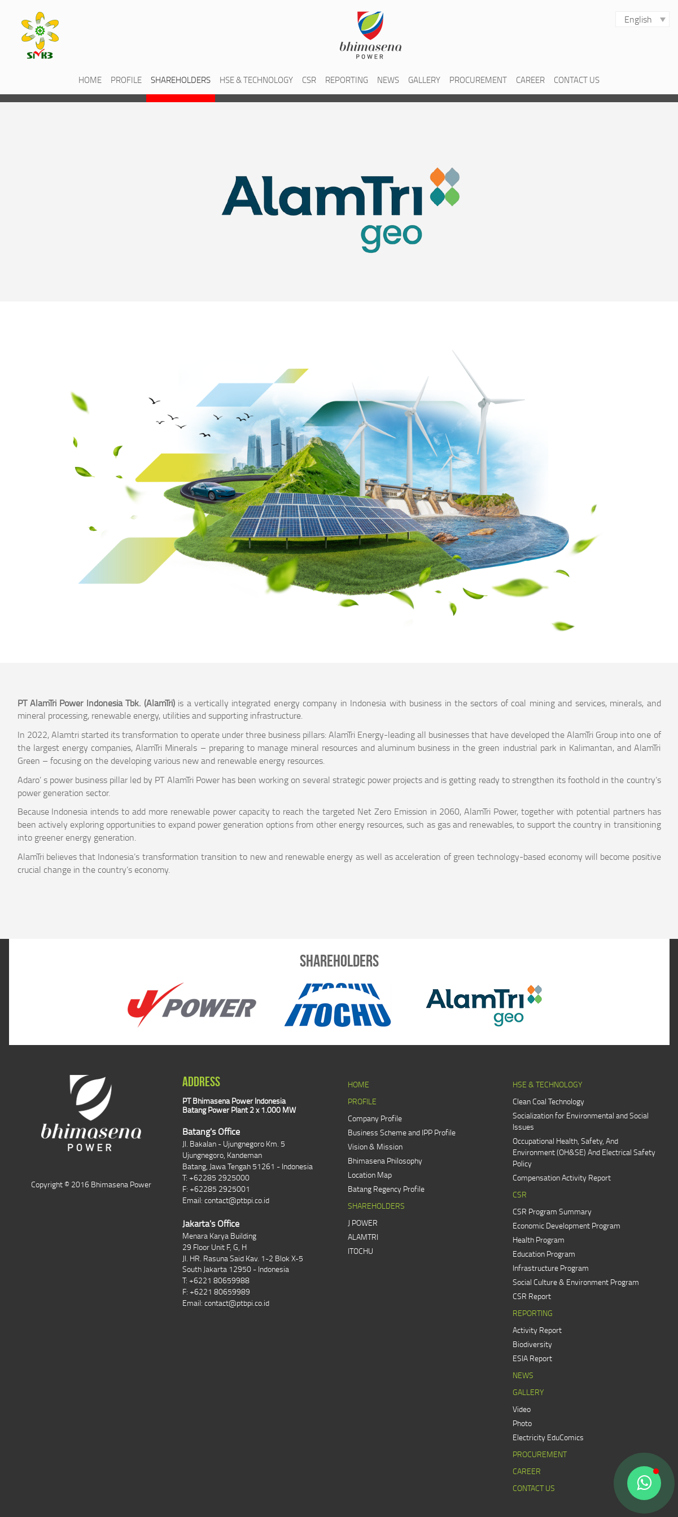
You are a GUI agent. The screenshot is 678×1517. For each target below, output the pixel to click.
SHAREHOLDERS (181, 79)
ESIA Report (532, 1358)
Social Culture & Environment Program (576, 1281)
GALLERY (424, 79)
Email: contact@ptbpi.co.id (225, 1200)
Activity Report (537, 1329)
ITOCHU (360, 1250)
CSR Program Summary (552, 1211)
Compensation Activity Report (562, 1177)
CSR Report (532, 1296)
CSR (309, 79)
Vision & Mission (375, 1146)
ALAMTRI (363, 1236)
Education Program (544, 1253)
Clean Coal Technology (548, 1101)
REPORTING (346, 79)
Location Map (370, 1174)
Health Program (539, 1239)
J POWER (363, 1222)
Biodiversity (532, 1344)
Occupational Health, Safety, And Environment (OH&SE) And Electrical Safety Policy (584, 1152)
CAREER (530, 79)
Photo (522, 1423)
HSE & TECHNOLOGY (256, 79)
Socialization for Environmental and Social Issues (581, 1121)
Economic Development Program (566, 1225)
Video (522, 1409)
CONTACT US (577, 79)
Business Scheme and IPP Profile (402, 1132)
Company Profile (375, 1118)
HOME (90, 79)
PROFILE (126, 79)
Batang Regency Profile (386, 1188)
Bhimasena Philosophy (385, 1160)
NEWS (388, 79)
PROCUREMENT (478, 79)
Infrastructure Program (551, 1267)
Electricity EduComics (548, 1437)
